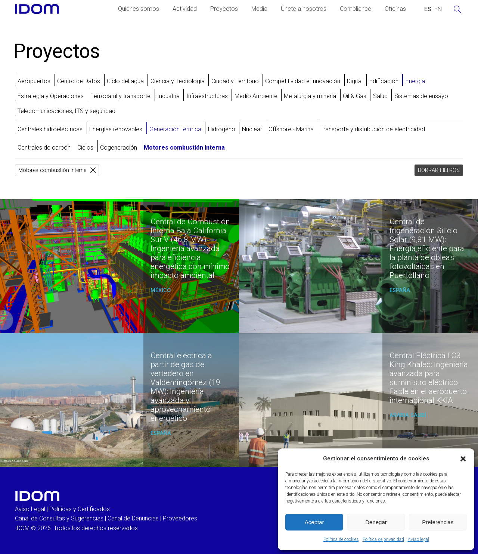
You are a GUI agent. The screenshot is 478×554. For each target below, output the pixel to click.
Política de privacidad (383, 539)
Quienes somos (138, 8)
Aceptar (314, 522)
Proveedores (180, 518)
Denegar (376, 522)
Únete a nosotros (303, 8)
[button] (463, 459)
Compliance (355, 8)
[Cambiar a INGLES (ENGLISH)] (438, 9)
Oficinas (395, 8)
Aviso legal (418, 539)
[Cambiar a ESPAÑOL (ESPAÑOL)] (427, 9)
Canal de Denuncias (133, 518)
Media (259, 8)
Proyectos (224, 8)
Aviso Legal (30, 509)
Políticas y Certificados (79, 509)
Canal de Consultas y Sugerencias (59, 518)
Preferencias (437, 522)
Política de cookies (341, 539)
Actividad (185, 8)
